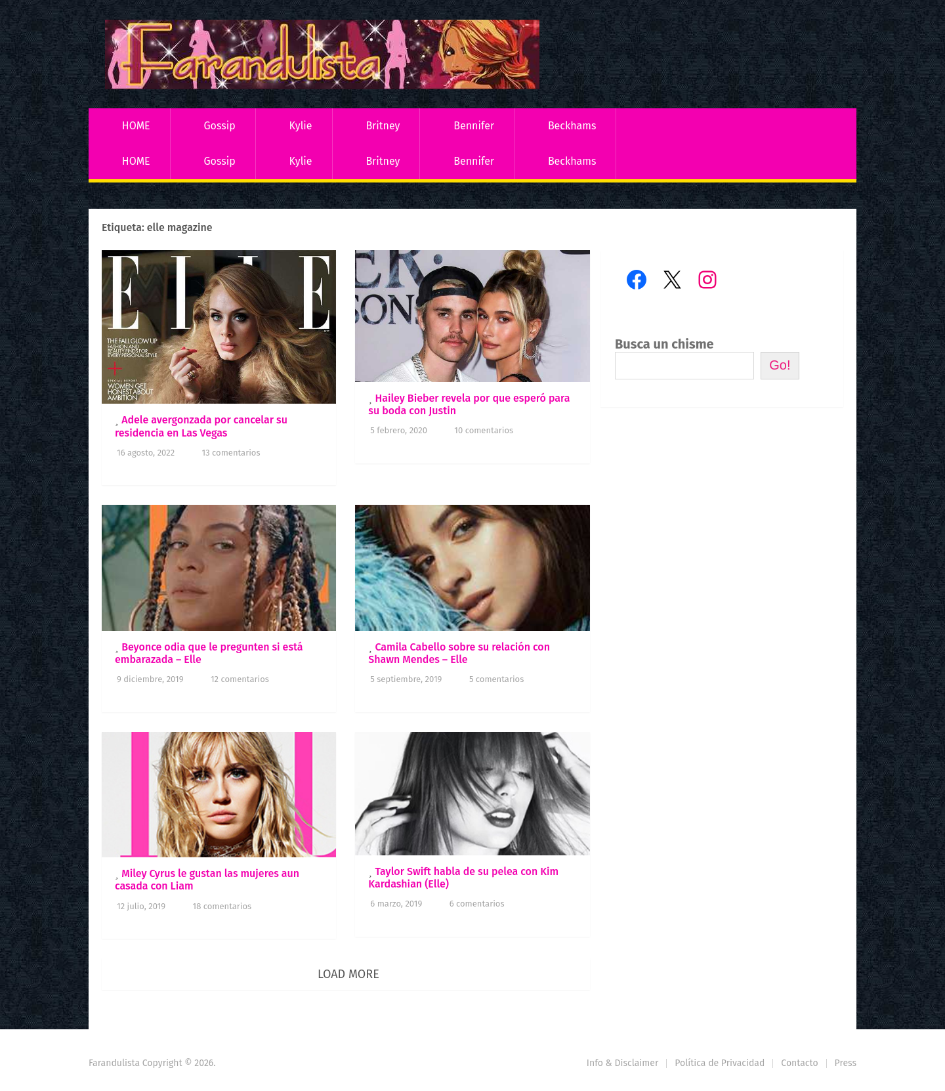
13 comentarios (231, 453)
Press (845, 1063)
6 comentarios (477, 904)
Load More (348, 974)
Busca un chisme (664, 344)
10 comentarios (483, 430)
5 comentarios (496, 679)
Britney (383, 125)
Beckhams (572, 125)
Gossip (219, 125)
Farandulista (114, 1063)
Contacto (799, 1063)
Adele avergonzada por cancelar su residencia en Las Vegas (201, 426)
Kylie (300, 125)
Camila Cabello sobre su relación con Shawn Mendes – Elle (459, 653)
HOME (136, 125)
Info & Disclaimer (623, 1063)
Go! (779, 365)
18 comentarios (222, 906)
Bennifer (473, 125)
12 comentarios (240, 679)
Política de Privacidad (720, 1063)
